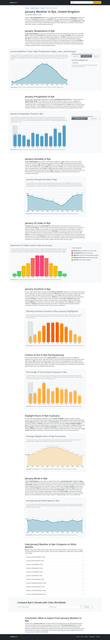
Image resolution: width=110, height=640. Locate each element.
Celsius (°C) (76, 56)
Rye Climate (30, 632)
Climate (27, 8)
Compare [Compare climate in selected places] (86, 607)
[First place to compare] (32, 607)
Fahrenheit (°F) (86, 56)
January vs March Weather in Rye (35, 560)
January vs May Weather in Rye (34, 568)
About (78, 636)
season (13, 2)
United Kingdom (35, 8)
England (43, 8)
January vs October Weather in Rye (35, 586)
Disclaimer (92, 636)
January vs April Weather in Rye (34, 564)
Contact (98, 636)
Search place (97, 2)
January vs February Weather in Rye (35, 557)
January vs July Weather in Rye (34, 575)
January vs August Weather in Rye (35, 579)
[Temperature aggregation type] (86, 62)
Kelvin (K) (96, 56)
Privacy (86, 636)
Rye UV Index (69, 239)
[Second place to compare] (64, 607)
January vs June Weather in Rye (34, 572)
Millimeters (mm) (79, 118)
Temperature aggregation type (80, 60)
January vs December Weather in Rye (36, 594)
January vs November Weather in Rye (36, 590)
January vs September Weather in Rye (36, 583)
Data (82, 636)
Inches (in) (94, 118)
